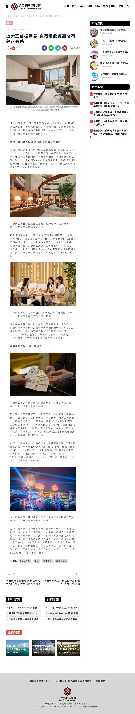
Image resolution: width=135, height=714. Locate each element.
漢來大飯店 (61, 561)
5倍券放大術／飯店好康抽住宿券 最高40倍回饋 (62, 582)
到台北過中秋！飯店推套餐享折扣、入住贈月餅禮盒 (74, 619)
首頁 (7, 16)
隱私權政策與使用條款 (80, 681)
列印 (74, 48)
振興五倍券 (25, 561)
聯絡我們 (100, 681)
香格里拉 (47, 561)
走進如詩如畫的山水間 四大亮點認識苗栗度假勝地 (73, 613)
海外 (82, 6)
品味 (113, 6)
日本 (74, 6)
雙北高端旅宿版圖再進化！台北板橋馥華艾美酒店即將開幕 (39, 613)
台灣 (66, 6)
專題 (105, 6)
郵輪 (97, 6)
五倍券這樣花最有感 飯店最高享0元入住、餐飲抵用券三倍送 (23, 582)
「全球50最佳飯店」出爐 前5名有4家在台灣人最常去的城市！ (79, 607)
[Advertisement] (110, 160)
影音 (121, 6)
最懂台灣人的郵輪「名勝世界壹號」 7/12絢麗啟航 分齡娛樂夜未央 (109, 133)
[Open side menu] (6, 6)
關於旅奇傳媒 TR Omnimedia (47, 681)
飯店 (90, 6)
